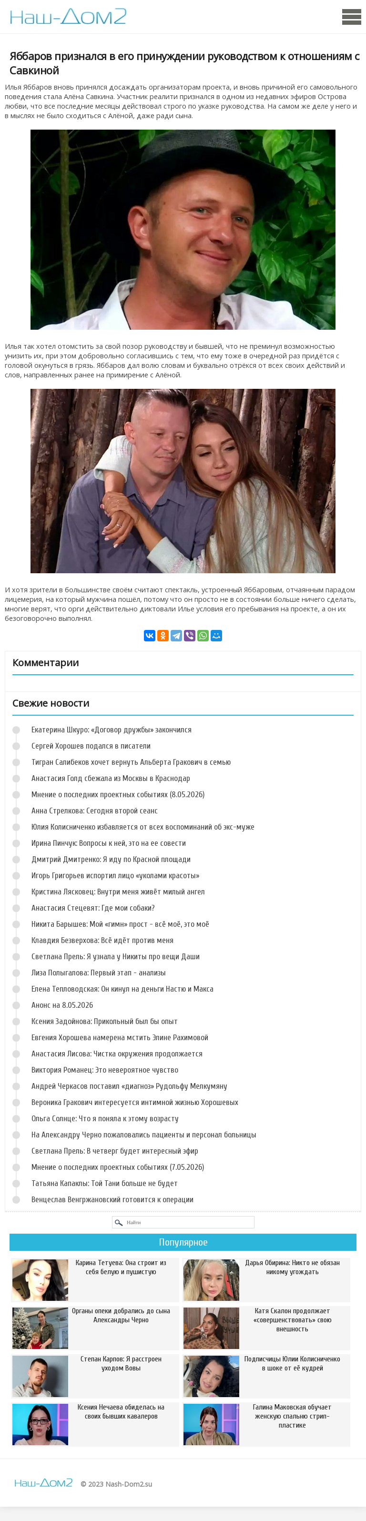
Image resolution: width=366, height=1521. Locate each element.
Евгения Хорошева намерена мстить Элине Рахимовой (119, 1037)
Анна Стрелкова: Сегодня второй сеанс (94, 810)
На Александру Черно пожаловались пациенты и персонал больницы (143, 1134)
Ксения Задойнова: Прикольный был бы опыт (104, 1021)
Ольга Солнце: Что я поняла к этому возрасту (105, 1118)
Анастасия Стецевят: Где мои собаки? (93, 908)
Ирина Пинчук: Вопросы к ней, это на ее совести (108, 843)
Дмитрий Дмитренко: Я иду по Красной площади (111, 859)
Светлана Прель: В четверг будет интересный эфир (114, 1151)
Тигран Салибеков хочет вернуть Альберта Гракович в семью (131, 762)
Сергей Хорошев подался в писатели (91, 745)
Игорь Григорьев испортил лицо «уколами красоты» (115, 875)
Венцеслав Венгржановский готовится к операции (112, 1199)
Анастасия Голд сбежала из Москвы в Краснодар (110, 778)
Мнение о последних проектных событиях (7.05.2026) (117, 1167)
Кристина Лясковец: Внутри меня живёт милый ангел (118, 891)
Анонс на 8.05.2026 (62, 1005)
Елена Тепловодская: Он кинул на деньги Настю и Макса (122, 989)
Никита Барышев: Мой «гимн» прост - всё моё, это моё (120, 924)
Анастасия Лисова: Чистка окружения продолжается (117, 1053)
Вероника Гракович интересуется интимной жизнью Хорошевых (134, 1102)
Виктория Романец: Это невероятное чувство (104, 1070)
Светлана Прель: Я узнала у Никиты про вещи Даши (115, 956)
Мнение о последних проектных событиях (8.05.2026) (117, 794)
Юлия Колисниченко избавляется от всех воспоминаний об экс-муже (142, 826)
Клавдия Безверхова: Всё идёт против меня (102, 940)
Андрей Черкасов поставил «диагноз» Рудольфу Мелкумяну (129, 1086)
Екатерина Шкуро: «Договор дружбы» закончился (111, 729)
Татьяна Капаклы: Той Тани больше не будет (104, 1183)
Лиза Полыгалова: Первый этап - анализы (98, 972)
